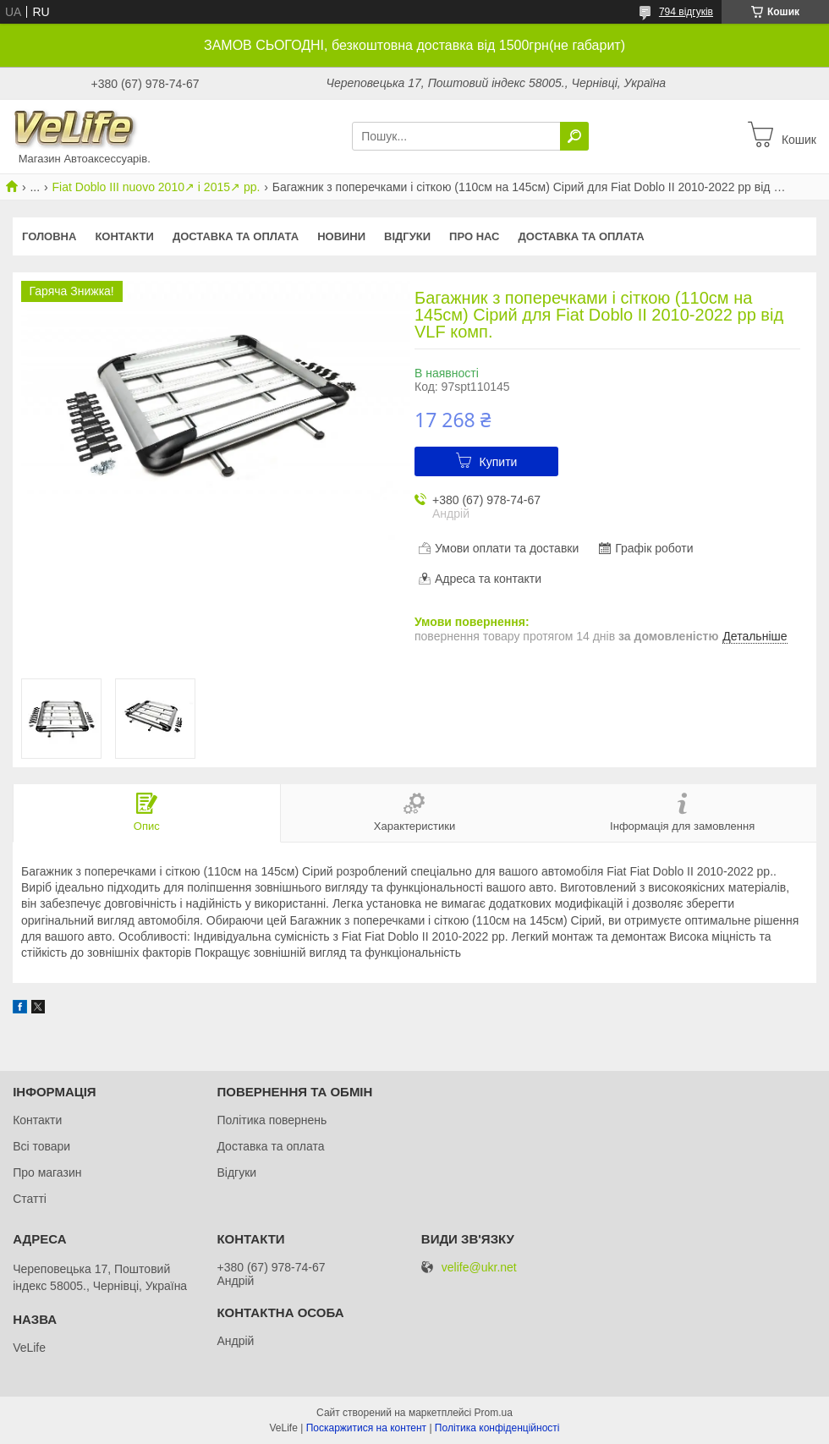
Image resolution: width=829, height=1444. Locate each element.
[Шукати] (574, 136)
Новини (341, 236)
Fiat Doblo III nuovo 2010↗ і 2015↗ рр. (156, 187)
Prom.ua (494, 1413)
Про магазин (47, 1172)
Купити (499, 462)
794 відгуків (686, 12)
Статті (30, 1198)
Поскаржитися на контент (366, 1428)
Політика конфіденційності (497, 1428)
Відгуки (407, 236)
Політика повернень (272, 1120)
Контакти (124, 236)
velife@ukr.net (479, 1267)
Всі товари (41, 1146)
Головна (49, 236)
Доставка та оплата (236, 236)
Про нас (474, 236)
